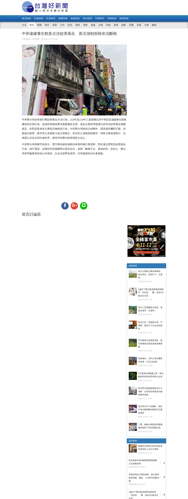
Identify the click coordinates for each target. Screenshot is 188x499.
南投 (77, 25)
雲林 (85, 25)
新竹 (47, 25)
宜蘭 (131, 25)
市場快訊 (99, 18)
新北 (31, 25)
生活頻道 (50, 18)
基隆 (123, 25)
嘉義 (93, 25)
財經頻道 (124, 18)
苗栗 (54, 25)
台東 (146, 25)
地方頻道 (87, 18)
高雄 (108, 25)
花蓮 (139, 25)
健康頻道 (63, 18)
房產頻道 (111, 18)
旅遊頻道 (75, 18)
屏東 (116, 25)
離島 (154, 25)
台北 (24, 25)
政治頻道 (26, 18)
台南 (100, 25)
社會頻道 (38, 18)
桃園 (39, 25)
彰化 (70, 25)
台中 (62, 25)
